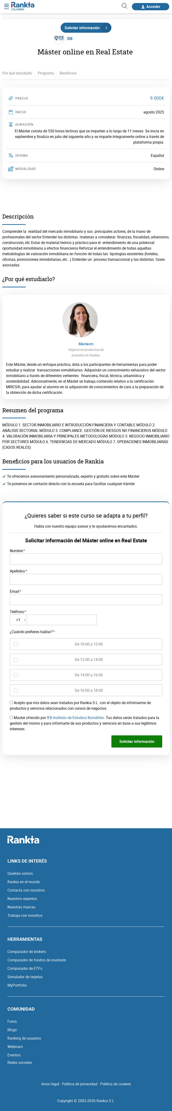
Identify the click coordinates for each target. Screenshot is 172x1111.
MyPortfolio (17, 985)
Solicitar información (88, 28)
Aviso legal (50, 1083)
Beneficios (68, 73)
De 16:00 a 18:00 (89, 690)
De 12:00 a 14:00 (89, 659)
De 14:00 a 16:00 (89, 674)
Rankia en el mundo (23, 881)
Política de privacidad (79, 1083)
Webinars (15, 1046)
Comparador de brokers (26, 951)
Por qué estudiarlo (17, 73)
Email (14, 591)
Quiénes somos (20, 873)
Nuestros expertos (22, 898)
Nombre (16, 550)
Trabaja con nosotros (24, 915)
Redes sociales (19, 1062)
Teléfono (17, 611)
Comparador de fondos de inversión (36, 960)
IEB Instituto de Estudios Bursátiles (75, 717)
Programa (46, 73)
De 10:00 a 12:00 (89, 644)
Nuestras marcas (21, 907)
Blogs (12, 1029)
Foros (12, 1021)
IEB (69, 38)
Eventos (14, 1055)
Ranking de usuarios (24, 1038)
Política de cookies (115, 1083)
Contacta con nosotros (26, 890)
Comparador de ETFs (24, 968)
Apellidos (17, 571)
